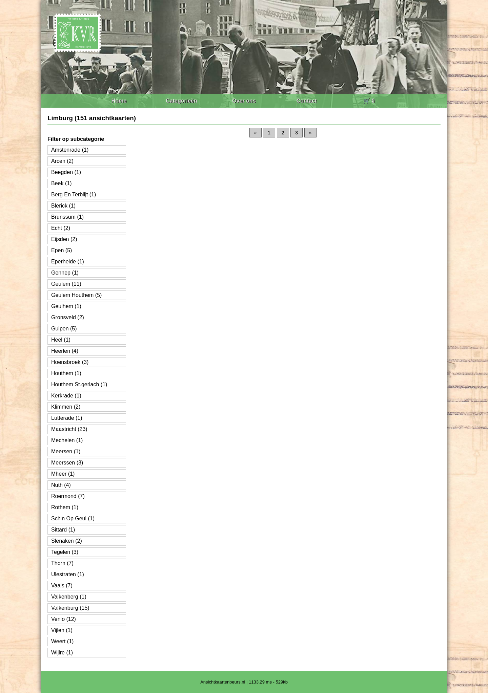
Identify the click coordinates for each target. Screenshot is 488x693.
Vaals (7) (62, 585)
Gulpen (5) (64, 328)
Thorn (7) (62, 563)
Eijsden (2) (64, 239)
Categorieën (181, 101)
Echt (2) (60, 228)
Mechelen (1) (67, 440)
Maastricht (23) (69, 429)
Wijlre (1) (62, 652)
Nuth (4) (61, 485)
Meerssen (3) (67, 462)
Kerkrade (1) (66, 395)
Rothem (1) (64, 507)
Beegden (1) (66, 172)
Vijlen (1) (62, 630)
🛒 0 (368, 101)
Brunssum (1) (67, 217)
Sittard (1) (63, 530)
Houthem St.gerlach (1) (79, 384)
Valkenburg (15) (70, 608)
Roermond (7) (68, 496)
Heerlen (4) (64, 351)
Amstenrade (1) (69, 150)
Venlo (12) (63, 619)
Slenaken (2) (66, 541)
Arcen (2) (62, 161)
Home (118, 101)
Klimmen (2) (65, 407)
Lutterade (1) (66, 418)
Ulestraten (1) (67, 574)
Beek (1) (61, 183)
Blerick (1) (63, 206)
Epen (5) (61, 250)
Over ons (244, 101)
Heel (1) (60, 340)
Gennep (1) (65, 273)
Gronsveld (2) (67, 317)
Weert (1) (62, 641)
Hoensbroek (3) (69, 362)
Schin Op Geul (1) (73, 518)
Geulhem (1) (66, 306)
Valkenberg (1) (68, 597)
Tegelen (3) (64, 552)
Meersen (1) (65, 451)
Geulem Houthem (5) (76, 295)
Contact (307, 101)
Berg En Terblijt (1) (73, 194)
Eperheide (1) (67, 261)
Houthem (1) (66, 373)
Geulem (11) (66, 284)
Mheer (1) (63, 474)
